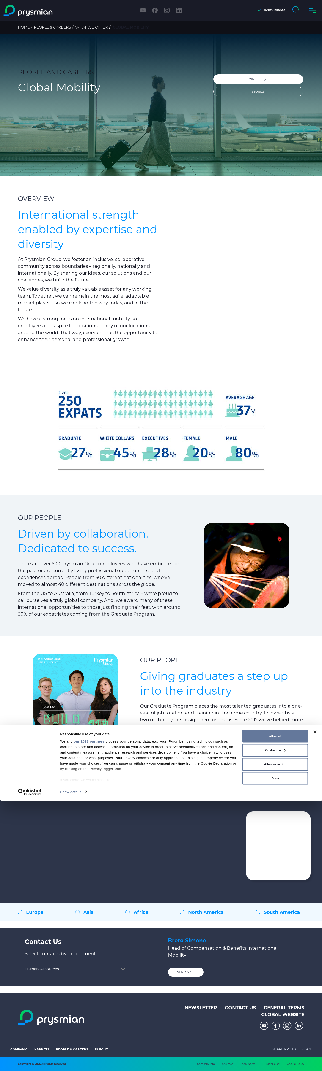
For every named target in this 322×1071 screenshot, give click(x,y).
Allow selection (275, 1034)
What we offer (91, 27)
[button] (270, 10)
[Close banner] (314, 1001)
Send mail (185, 972)
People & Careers (52, 27)
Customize (275, 1020)
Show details (70, 1062)
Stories (258, 90)
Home (24, 27)
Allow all (275, 1006)
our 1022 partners (89, 1011)
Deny (275, 1048)
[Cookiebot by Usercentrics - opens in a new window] (30, 1062)
